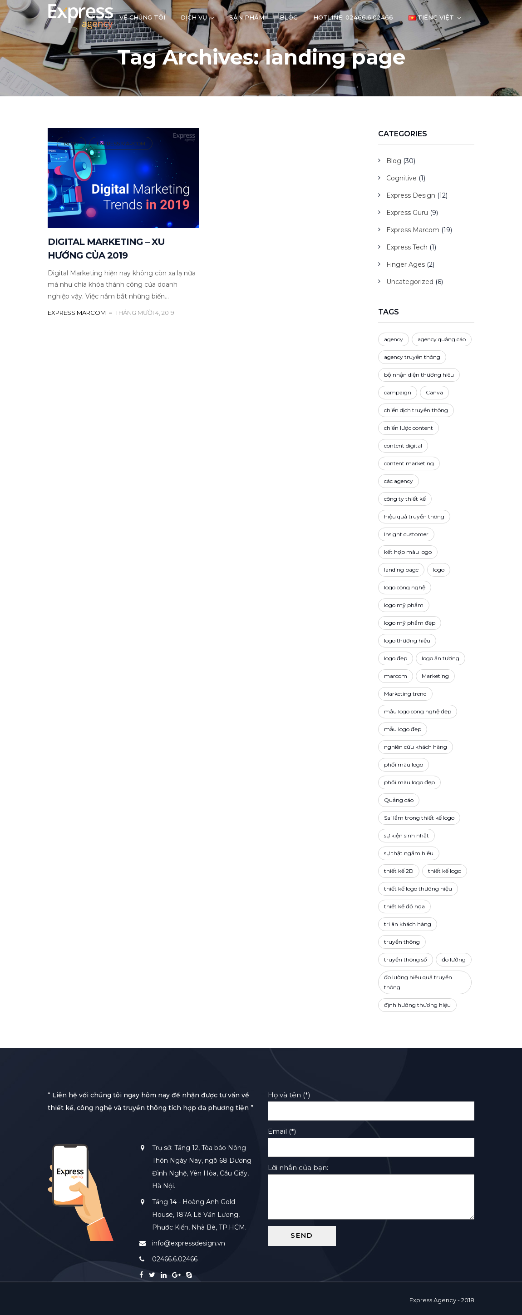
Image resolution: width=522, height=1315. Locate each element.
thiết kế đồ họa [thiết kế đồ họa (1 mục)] (404, 906)
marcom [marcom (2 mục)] (395, 675)
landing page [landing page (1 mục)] (401, 569)
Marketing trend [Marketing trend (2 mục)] (405, 693)
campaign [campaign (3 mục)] (397, 392)
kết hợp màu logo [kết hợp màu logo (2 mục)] (408, 551)
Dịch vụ (194, 17)
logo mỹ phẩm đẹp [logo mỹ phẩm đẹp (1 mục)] (409, 622)
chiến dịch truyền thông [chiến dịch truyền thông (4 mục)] (416, 410)
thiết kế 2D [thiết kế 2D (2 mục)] (399, 870)
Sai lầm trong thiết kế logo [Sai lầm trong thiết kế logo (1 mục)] (419, 817)
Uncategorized (409, 282)
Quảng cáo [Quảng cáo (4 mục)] (399, 800)
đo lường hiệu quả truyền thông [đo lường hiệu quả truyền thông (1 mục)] (418, 982)
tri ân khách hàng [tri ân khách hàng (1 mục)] (407, 924)
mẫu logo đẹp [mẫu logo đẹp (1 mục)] (402, 729)
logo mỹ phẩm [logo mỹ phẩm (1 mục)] (404, 605)
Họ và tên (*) (371, 1103)
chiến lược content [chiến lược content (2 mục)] (408, 427)
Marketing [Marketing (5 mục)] (435, 675)
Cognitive (401, 178)
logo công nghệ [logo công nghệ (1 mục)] (404, 587)
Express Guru (407, 213)
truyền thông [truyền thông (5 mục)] (402, 941)
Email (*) (371, 1139)
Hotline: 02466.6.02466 (353, 17)
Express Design (410, 195)
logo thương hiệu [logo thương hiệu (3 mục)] (407, 640)
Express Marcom (121, 143)
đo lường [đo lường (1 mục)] (454, 959)
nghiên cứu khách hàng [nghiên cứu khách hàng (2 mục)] (415, 746)
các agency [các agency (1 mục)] (398, 481)
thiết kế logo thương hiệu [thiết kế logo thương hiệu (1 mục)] (418, 888)
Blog (289, 17)
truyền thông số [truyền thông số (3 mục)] (405, 959)
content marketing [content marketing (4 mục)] (409, 463)
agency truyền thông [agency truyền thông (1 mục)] (412, 357)
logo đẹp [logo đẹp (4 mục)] (395, 658)
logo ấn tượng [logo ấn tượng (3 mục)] (440, 658)
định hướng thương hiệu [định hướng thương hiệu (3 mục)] (417, 1004)
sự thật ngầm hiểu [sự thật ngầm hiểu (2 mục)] (408, 853)
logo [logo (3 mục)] (438, 569)
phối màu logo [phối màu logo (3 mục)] (403, 764)
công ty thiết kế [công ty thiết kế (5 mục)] (405, 498)
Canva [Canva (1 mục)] (434, 392)
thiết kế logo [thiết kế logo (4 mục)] (444, 870)
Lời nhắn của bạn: (371, 1192)
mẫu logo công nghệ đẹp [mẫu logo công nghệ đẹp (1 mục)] (417, 711)
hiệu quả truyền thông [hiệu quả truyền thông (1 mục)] (414, 516)
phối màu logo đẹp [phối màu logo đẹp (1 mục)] (409, 782)
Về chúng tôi (142, 17)
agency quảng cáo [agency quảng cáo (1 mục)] (442, 339)
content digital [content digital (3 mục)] (403, 445)
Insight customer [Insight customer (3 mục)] (406, 534)
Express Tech (407, 247)
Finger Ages (405, 264)
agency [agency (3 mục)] (393, 339)
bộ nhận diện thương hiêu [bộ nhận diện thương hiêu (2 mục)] (419, 374)
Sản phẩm (246, 17)
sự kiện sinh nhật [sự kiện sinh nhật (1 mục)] (406, 835)
